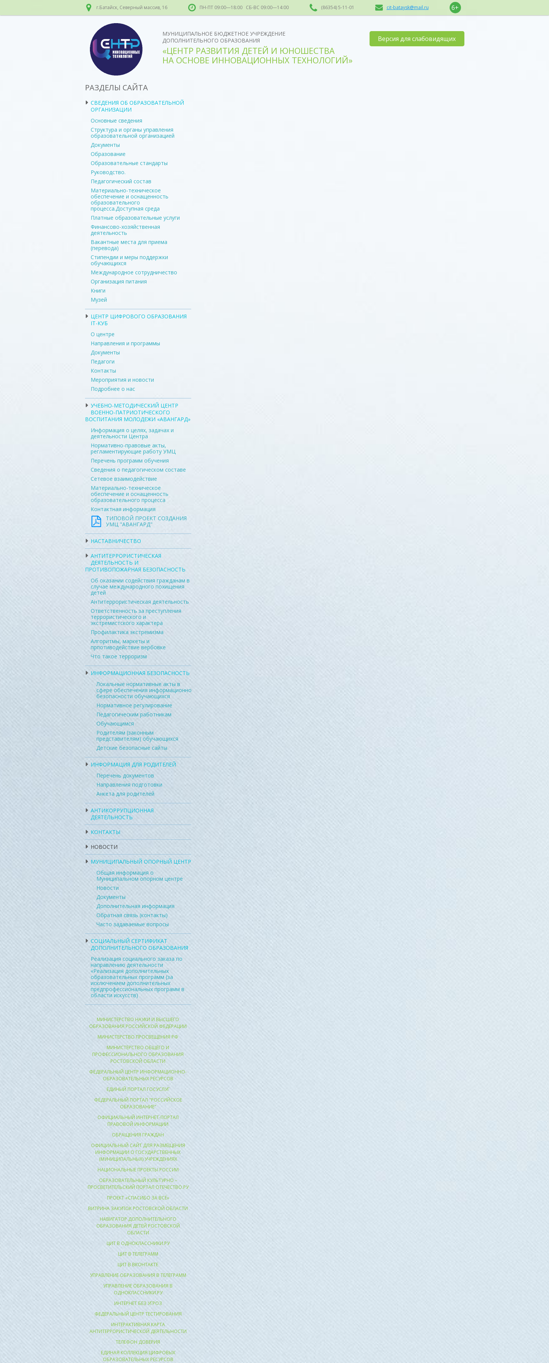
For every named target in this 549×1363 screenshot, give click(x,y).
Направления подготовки (129, 784)
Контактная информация (123, 509)
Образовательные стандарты (129, 163)
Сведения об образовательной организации (137, 106)
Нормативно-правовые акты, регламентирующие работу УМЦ (133, 448)
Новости (104, 846)
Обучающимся (115, 723)
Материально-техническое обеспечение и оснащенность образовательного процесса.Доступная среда (129, 199)
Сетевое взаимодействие (124, 478)
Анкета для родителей (125, 793)
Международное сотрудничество (134, 272)
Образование (108, 153)
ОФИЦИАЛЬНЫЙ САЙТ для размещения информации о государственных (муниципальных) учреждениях (138, 1152)
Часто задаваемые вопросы (132, 924)
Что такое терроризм (119, 656)
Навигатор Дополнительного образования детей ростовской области (138, 1226)
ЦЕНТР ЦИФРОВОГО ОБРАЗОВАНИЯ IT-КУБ (139, 320)
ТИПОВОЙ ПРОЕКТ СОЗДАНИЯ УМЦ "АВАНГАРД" (146, 521)
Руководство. (108, 172)
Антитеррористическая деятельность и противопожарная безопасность (135, 562)
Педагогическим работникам (133, 714)
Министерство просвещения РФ (138, 1037)
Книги (98, 290)
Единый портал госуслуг (138, 1089)
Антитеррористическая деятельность (140, 601)
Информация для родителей (133, 764)
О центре (103, 334)
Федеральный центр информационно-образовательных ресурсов (138, 1075)
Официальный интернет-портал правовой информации (138, 1120)
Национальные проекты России (138, 1169)
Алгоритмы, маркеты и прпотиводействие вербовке (128, 644)
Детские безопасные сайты (131, 747)
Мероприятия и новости (122, 379)
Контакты (103, 370)
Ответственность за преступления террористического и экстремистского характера (136, 616)
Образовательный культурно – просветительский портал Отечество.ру (138, 1183)
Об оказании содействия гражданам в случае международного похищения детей (140, 586)
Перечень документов (125, 775)
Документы (105, 144)
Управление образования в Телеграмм (138, 1275)
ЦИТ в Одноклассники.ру (138, 1243)
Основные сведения (116, 120)
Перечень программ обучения (130, 460)
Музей (99, 299)
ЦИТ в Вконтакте (138, 1264)
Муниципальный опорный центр (141, 861)
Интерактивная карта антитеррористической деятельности (138, 1328)
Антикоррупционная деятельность (122, 814)
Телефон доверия (138, 1342)
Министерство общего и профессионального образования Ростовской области (138, 1054)
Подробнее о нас (113, 388)
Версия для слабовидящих (417, 39)
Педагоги (103, 361)
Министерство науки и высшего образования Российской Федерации (138, 1022)
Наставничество (116, 541)
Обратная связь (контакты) (132, 915)
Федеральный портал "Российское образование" (138, 1103)
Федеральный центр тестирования (138, 1314)
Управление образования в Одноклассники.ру (138, 1289)
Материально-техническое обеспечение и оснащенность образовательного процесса (129, 494)
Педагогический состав (121, 181)
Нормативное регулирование (134, 705)
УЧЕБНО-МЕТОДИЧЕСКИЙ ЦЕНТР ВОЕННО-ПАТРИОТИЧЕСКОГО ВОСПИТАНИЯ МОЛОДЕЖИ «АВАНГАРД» (137, 412)
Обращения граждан (138, 1135)
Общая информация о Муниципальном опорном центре (139, 875)
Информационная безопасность (140, 673)
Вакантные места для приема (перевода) (129, 245)
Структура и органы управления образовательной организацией (133, 132)
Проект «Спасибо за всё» (138, 1198)
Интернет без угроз (138, 1303)
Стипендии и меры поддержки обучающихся (129, 260)
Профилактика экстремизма (127, 632)
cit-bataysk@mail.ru (408, 7)
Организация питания (119, 281)
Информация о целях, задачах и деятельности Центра (132, 433)
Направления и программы (125, 343)
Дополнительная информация (135, 906)
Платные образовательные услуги (135, 217)
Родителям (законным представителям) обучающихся (137, 735)
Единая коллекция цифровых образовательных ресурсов (138, 1356)
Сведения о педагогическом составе (138, 469)
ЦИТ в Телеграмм (138, 1254)
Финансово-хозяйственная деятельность (125, 229)
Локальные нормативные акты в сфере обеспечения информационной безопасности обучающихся (145, 690)
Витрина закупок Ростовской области (138, 1208)
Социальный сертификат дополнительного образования (139, 944)
